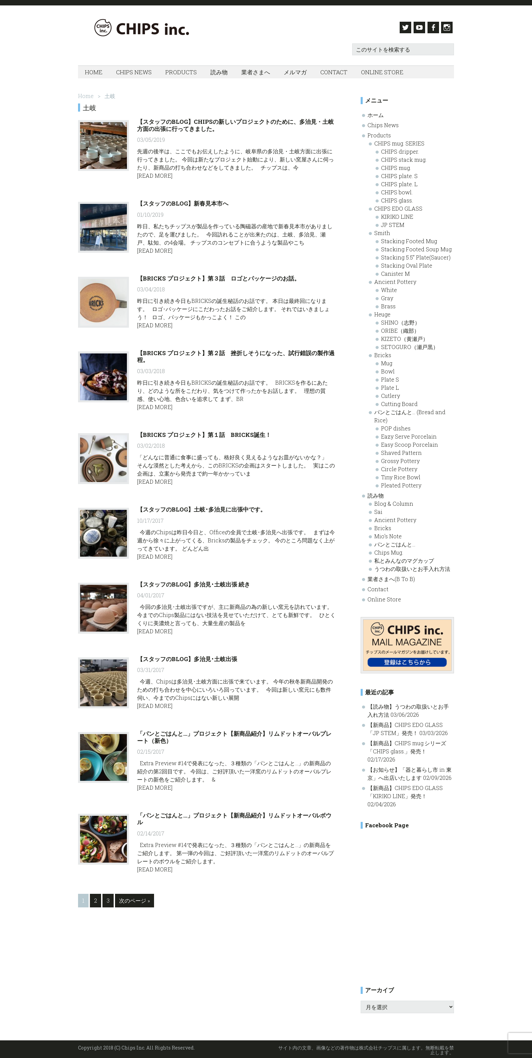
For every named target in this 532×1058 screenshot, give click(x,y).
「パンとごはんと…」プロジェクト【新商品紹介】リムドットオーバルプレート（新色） (234, 735)
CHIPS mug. (396, 165)
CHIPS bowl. (397, 190)
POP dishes (396, 426)
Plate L (390, 385)
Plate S (390, 377)
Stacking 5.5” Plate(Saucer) (416, 255)
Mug (386, 361)
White (389, 287)
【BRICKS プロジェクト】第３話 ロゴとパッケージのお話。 (218, 276)
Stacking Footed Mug (409, 239)
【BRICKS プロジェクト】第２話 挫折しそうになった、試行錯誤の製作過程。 (236, 354)
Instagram (448, 27)
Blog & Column (393, 501)
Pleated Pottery (401, 483)
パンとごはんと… (394, 542)
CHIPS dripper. (400, 149)
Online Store (384, 597)
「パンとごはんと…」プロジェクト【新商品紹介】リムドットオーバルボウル (234, 817)
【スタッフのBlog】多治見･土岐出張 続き (193, 582)
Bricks (382, 353)
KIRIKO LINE (397, 214)
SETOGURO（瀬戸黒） (409, 344)
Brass (388, 304)
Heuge (382, 312)
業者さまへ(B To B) (391, 576)
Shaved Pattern (401, 450)
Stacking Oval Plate (406, 263)
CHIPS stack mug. (403, 157)
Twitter (401, 27)
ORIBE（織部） (400, 328)
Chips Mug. (388, 550)
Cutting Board (399, 401)
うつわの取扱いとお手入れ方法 (412, 566)
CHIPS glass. (397, 198)
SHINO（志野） (400, 320)
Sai (378, 509)
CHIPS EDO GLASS (398, 206)
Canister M (395, 271)
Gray (387, 296)
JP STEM (392, 222)
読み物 (375, 493)
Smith (382, 230)
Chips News (383, 123)
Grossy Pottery (400, 458)
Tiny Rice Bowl (400, 475)
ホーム (375, 112)
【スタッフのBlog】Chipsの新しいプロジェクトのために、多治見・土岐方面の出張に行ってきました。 (235, 123)
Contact (377, 587)
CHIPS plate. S (399, 173)
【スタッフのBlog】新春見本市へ (182, 202)
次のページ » (134, 899)
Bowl (388, 369)
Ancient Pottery (395, 279)
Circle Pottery (399, 466)
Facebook (432, 27)
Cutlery (390, 393)
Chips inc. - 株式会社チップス (146, 27)
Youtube (417, 27)
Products (379, 133)
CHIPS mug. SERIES (399, 141)
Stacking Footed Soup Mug (416, 247)
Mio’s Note (388, 534)
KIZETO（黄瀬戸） (404, 336)
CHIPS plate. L (399, 182)
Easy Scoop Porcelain (409, 442)
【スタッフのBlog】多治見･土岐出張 (187, 657)
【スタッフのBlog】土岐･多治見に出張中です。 (201, 508)
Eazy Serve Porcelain (409, 434)
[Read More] (154, 173)
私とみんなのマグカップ (404, 558)
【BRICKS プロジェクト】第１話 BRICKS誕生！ (204, 433)
